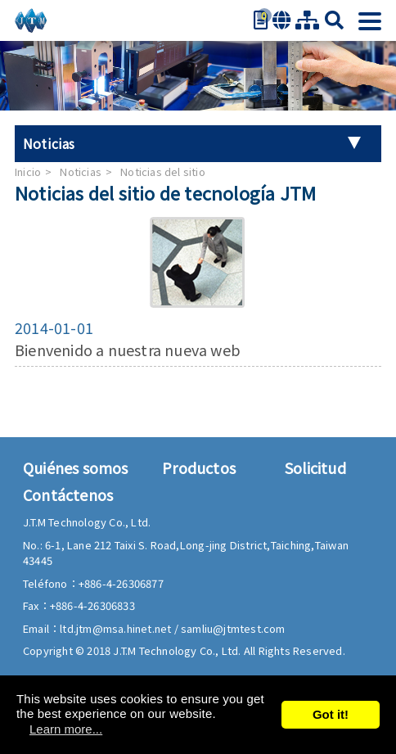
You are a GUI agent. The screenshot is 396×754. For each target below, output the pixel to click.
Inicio (28, 171)
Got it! (331, 714)
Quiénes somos (75, 467)
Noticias (80, 171)
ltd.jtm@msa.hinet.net (116, 628)
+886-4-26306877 (121, 583)
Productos (199, 467)
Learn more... (65, 729)
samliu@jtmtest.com (233, 628)
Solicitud (315, 467)
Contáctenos (68, 494)
